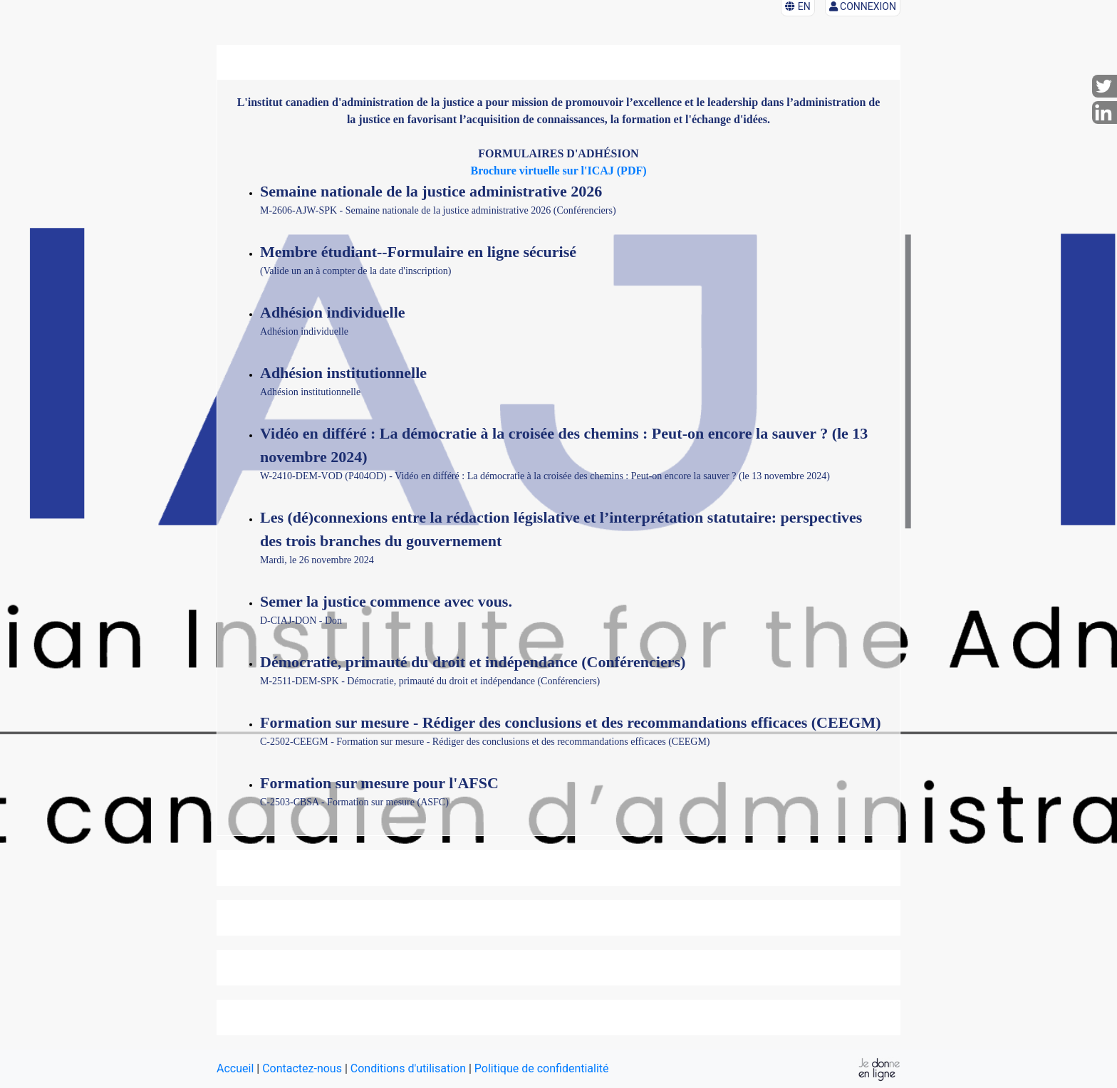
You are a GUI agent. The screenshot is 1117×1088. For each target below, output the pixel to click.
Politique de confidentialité (541, 1068)
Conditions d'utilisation (408, 1068)
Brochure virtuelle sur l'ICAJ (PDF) (558, 170)
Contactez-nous (302, 1068)
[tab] (558, 868)
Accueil (235, 1068)
